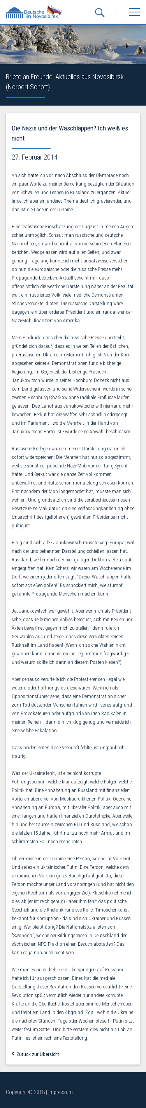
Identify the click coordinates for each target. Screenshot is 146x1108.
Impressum (60, 1092)
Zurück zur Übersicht (35, 1054)
